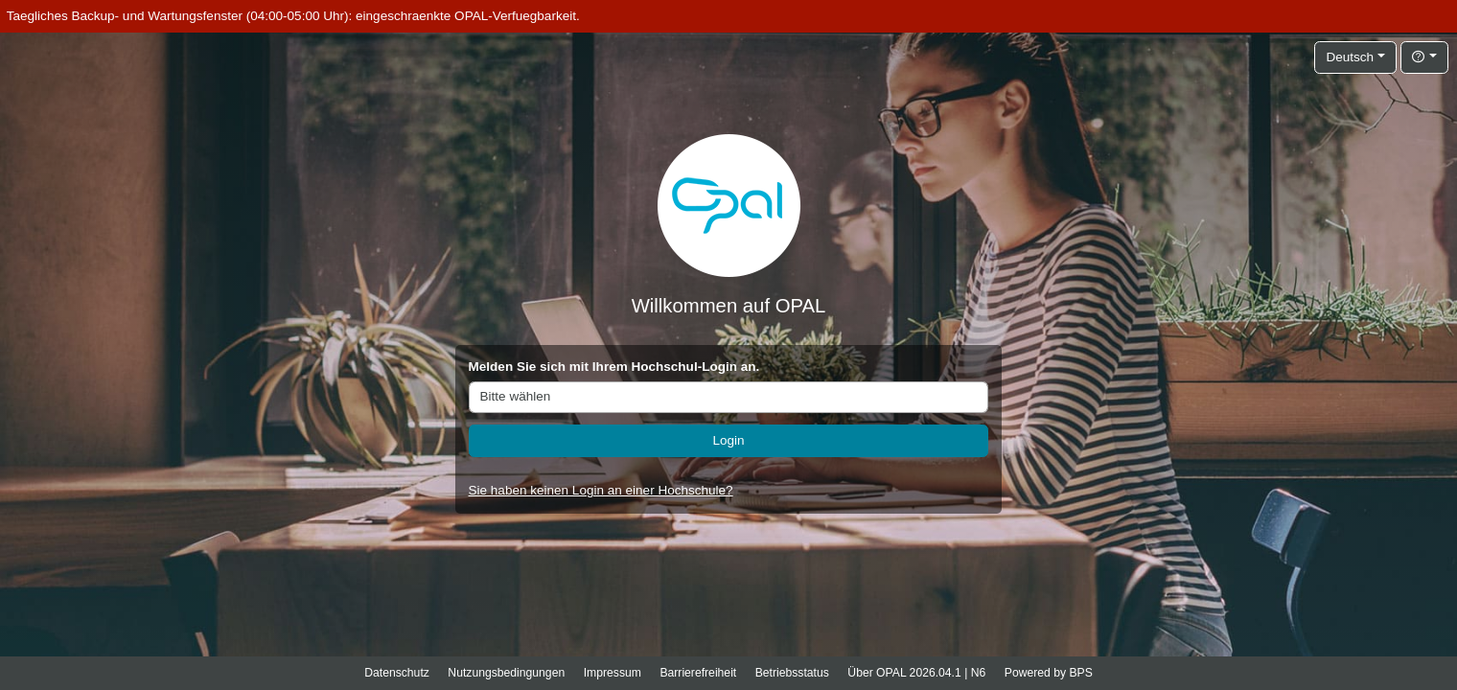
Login (728, 440)
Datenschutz (396, 672)
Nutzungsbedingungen (506, 672)
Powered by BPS (1049, 672)
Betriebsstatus (792, 672)
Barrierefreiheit (697, 672)
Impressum (612, 672)
